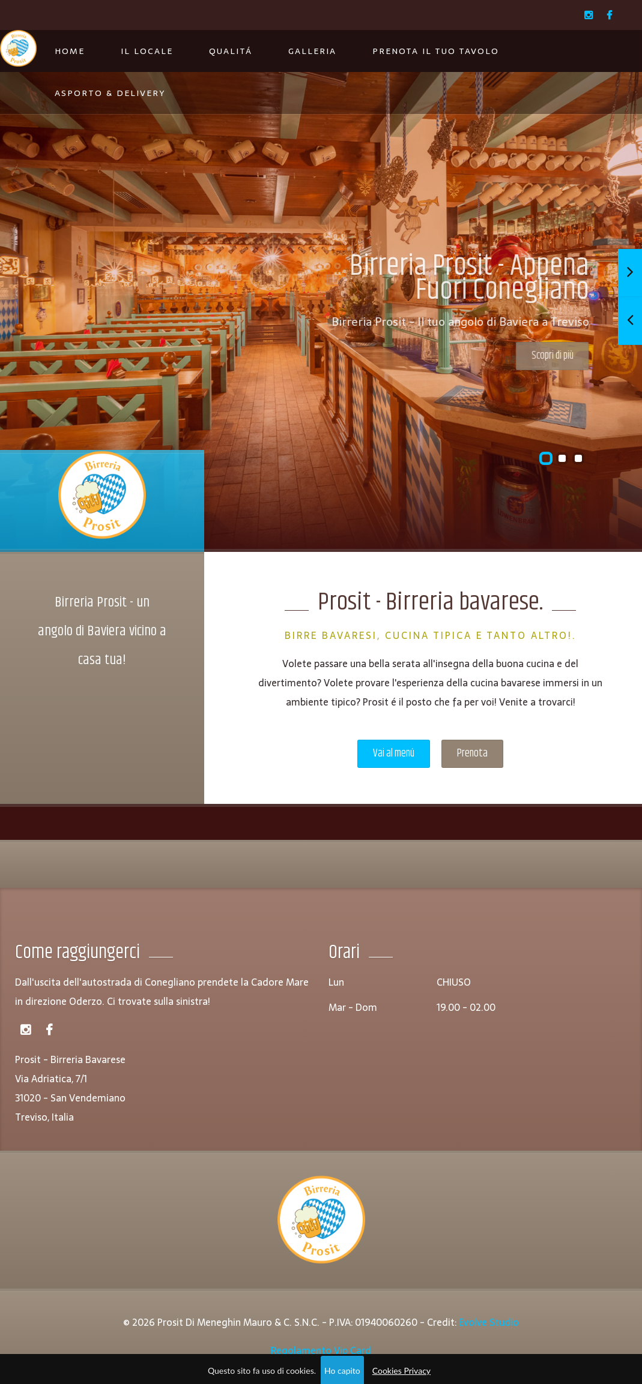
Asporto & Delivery (110, 93)
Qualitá (230, 51)
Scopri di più (531, 355)
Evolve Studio (489, 1322)
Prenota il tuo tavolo (435, 51)
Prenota (472, 753)
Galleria (312, 51)
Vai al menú (393, 753)
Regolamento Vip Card (321, 1350)
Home (70, 51)
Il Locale (147, 51)
